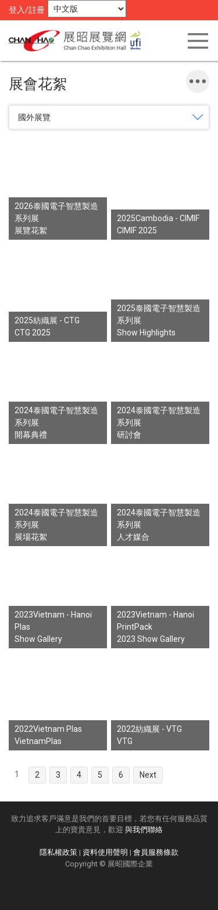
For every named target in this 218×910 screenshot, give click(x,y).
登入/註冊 (27, 10)
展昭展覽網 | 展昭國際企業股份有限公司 (78, 40)
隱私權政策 (58, 852)
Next (148, 774)
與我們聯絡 (144, 829)
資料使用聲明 (105, 852)
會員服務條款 (155, 852)
